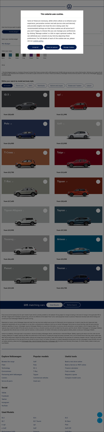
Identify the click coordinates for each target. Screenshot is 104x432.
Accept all (35, 47)
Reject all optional (51, 47)
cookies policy (38, 41)
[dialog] (52, 216)
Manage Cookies (68, 47)
